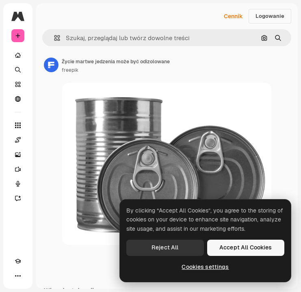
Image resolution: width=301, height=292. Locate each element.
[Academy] (17, 261)
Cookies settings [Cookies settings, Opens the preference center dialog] (205, 267)
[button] (54, 38)
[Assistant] (17, 198)
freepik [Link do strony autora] (70, 70)
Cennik (233, 16)
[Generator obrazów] (17, 154)
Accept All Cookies (245, 247)
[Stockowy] (17, 84)
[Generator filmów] (17, 169)
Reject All (165, 247)
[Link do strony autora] (51, 65)
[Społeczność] (17, 98)
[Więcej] (17, 275)
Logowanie (270, 16)
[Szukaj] (17, 69)
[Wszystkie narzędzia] (17, 125)
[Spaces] (17, 139)
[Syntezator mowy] (17, 183)
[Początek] (17, 55)
